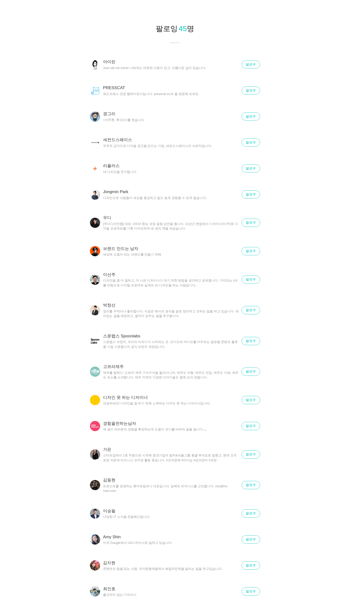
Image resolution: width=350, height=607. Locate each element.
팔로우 (251, 64)
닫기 (340, 9)
